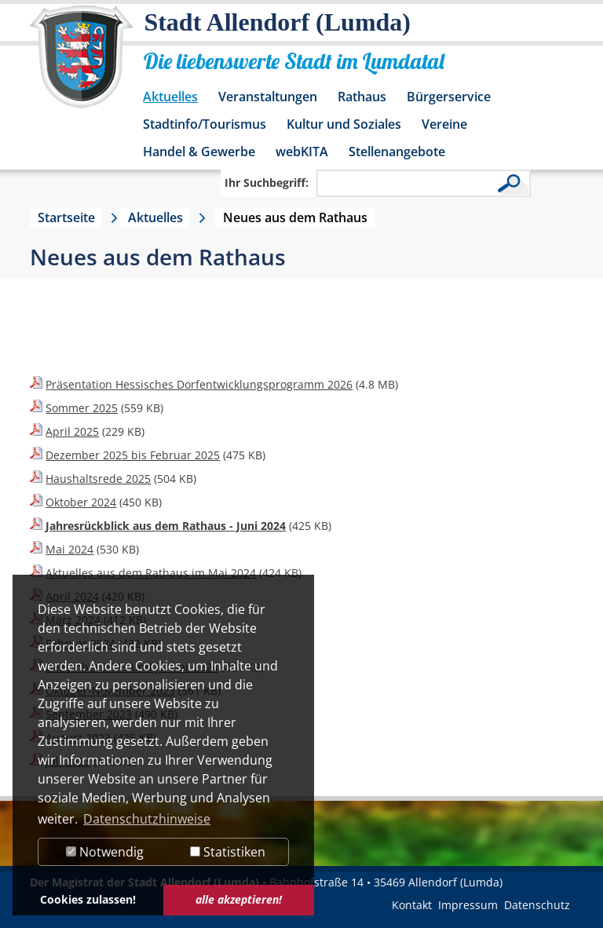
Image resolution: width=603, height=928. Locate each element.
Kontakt (412, 904)
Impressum (468, 904)
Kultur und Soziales (344, 124)
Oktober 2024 (81, 502)
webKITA (302, 151)
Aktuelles (170, 96)
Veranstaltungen (267, 96)
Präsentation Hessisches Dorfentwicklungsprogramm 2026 (199, 384)
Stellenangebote (397, 151)
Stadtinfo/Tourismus (204, 124)
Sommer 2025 (82, 407)
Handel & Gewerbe (199, 151)
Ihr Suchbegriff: (267, 182)
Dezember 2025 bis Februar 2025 (133, 455)
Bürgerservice (449, 96)
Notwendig (105, 851)
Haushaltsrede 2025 (98, 478)
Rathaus (362, 96)
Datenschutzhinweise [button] (146, 819)
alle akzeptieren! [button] (239, 899)
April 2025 (72, 431)
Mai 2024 (69, 549)
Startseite (66, 217)
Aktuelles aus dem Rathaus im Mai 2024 (151, 572)
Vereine (444, 124)
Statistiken (227, 851)
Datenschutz (537, 904)
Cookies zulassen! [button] (88, 899)
